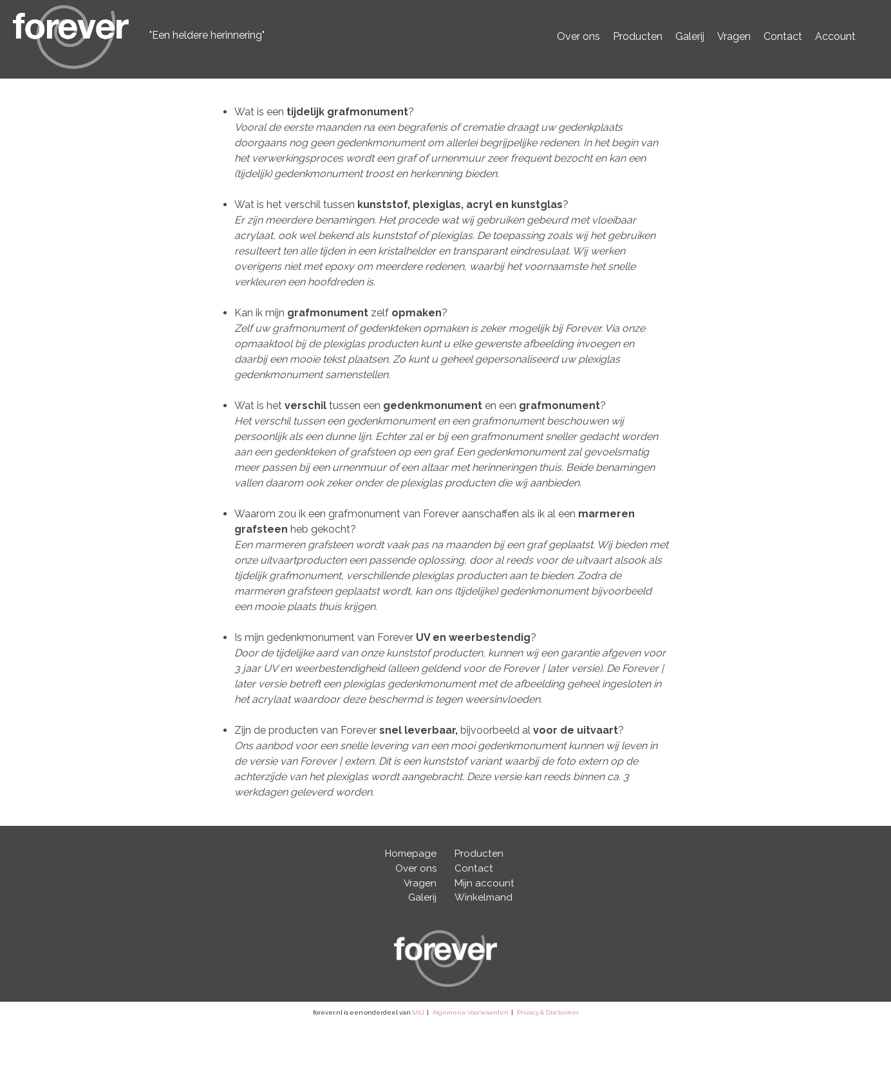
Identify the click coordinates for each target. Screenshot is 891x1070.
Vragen (734, 36)
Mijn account (484, 883)
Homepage (410, 853)
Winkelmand (483, 897)
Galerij (689, 36)
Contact (783, 36)
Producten (637, 36)
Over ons (578, 36)
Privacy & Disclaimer (548, 1012)
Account (835, 36)
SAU (418, 1012)
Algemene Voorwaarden (471, 1012)
